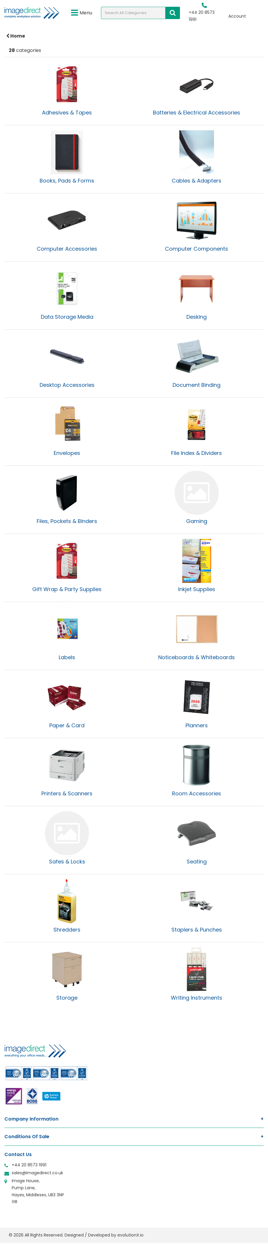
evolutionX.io (130, 1235)
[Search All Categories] (140, 13)
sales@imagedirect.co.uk (37, 1173)
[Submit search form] (172, 13)
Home (15, 36)
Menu (81, 13)
